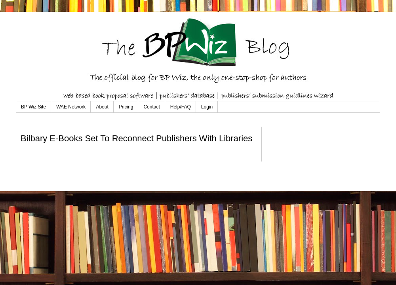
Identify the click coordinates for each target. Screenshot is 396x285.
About (102, 107)
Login (207, 107)
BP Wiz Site (33, 107)
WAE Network (71, 107)
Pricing (126, 107)
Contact (151, 107)
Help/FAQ (180, 107)
